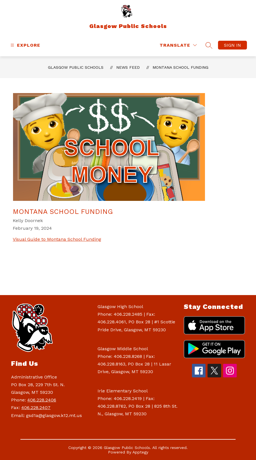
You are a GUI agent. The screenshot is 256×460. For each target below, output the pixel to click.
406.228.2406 (41, 400)
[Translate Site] (178, 45)
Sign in (232, 45)
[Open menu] (24, 45)
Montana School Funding (180, 67)
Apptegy (140, 452)
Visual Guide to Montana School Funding (57, 239)
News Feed (128, 67)
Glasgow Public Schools (75, 67)
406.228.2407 (35, 407)
